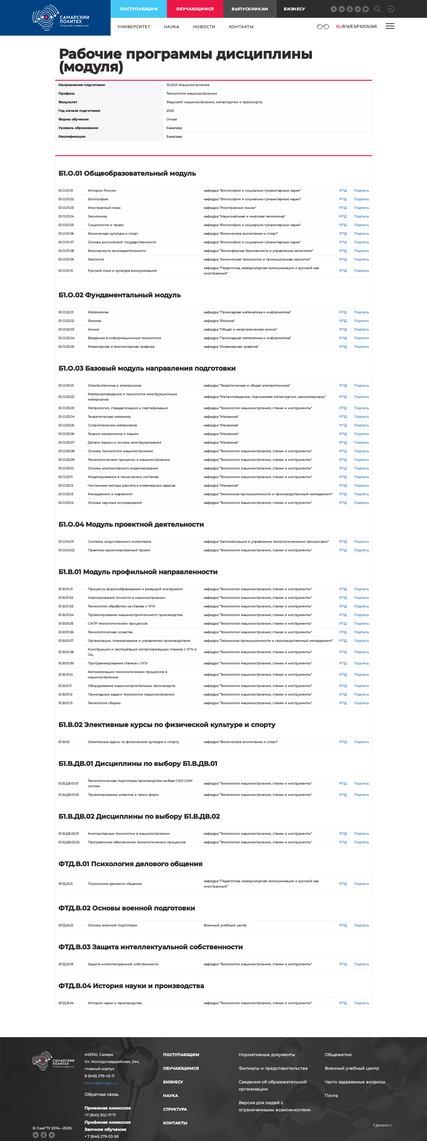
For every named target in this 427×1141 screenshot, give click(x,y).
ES (353, 26)
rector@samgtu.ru (101, 1083)
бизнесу (173, 1082)
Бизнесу (294, 9)
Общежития (338, 1054)
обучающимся (195, 9)
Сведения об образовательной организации (273, 1085)
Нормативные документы (267, 1054)
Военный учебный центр (352, 1068)
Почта (331, 1095)
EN (346, 26)
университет (133, 26)
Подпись (361, 190)
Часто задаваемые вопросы (355, 1082)
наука (171, 26)
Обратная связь (102, 1094)
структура (175, 1109)
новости (204, 26)
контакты (241, 26)
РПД (343, 190)
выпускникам (250, 9)
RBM (382, 1134)
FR (359, 26)
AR (374, 26)
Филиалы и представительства (273, 1068)
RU (339, 26)
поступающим (139, 9)
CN (367, 26)
